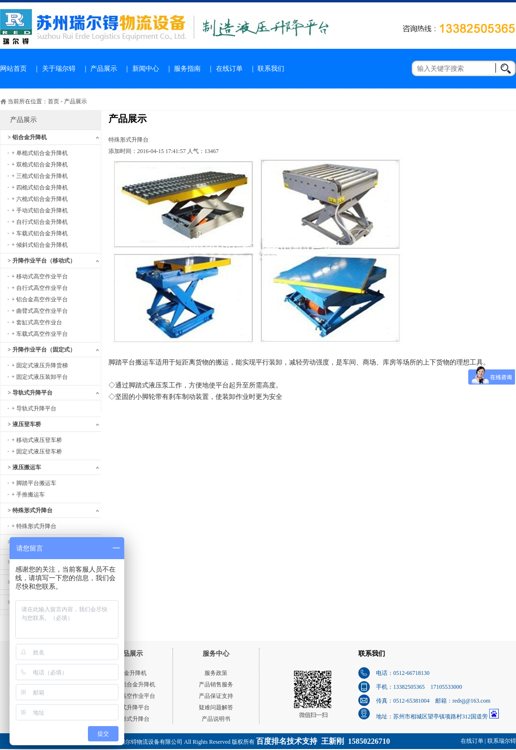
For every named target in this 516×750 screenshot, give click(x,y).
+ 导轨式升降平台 (33, 408)
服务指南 (187, 68)
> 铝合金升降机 (27, 137)
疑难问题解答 (216, 707)
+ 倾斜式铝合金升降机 (39, 245)
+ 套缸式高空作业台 (36, 322)
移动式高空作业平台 (129, 696)
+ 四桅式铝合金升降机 (39, 187)
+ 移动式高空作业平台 (39, 276)
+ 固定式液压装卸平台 (39, 377)
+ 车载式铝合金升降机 (39, 233)
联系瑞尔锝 (501, 741)
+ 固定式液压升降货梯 (39, 365)
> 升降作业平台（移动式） (41, 260)
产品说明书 (216, 719)
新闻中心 (145, 68)
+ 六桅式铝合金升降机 (39, 199)
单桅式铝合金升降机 (129, 684)
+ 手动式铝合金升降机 (39, 210)
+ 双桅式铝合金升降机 (39, 164)
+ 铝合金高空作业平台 (39, 299)
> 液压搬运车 (24, 467)
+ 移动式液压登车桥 (36, 440)
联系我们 (271, 68)
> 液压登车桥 (24, 424)
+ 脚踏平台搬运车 (33, 483)
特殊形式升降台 (129, 719)
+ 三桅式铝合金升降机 (39, 176)
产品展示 (103, 68)
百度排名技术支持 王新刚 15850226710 (323, 741)
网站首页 (13, 68)
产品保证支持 (216, 696)
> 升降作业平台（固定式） (41, 349)
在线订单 (229, 68)
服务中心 (216, 653)
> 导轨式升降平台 (30, 392)
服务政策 (215, 673)
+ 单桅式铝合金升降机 (39, 153)
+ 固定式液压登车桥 (36, 451)
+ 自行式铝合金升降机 (39, 222)
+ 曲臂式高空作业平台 (39, 311)
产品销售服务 (216, 684)
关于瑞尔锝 (58, 68)
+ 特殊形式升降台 (33, 526)
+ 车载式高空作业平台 (39, 334)
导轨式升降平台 (129, 707)
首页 (53, 101)
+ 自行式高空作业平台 (39, 288)
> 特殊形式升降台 (30, 510)
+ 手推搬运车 (28, 494)
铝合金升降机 (129, 673)
